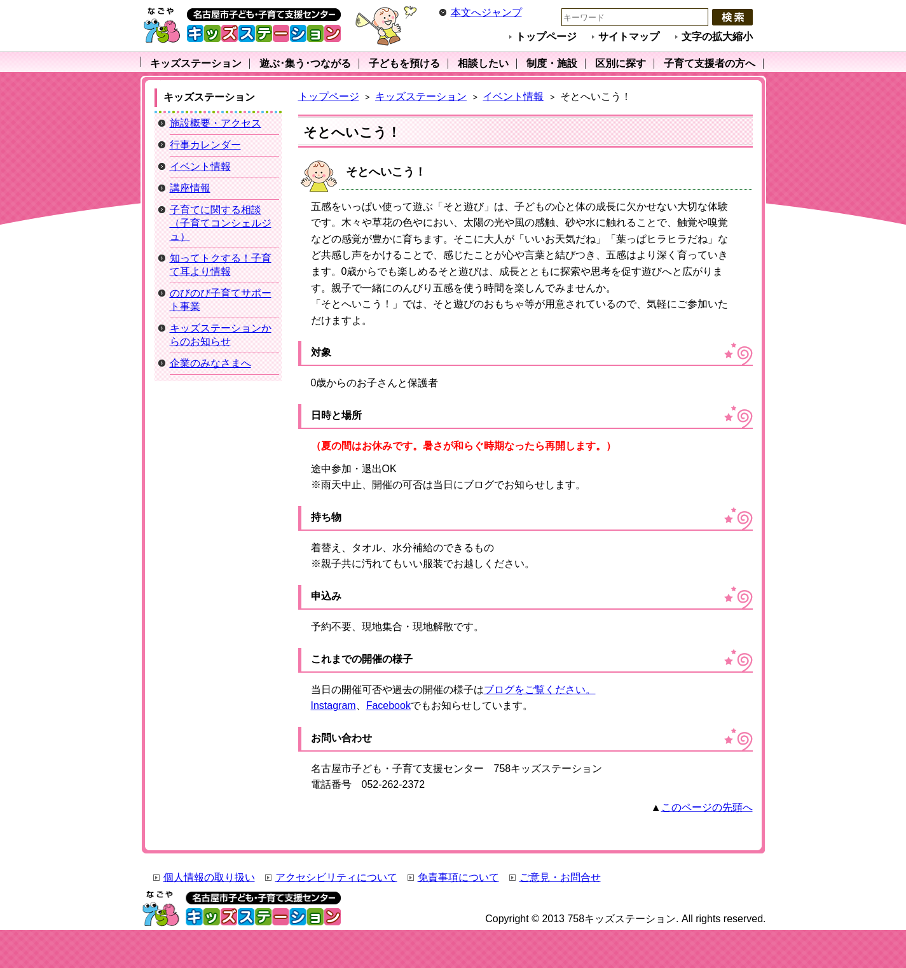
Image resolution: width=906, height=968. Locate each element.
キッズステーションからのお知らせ (220, 335)
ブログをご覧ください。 (540, 689)
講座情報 (190, 188)
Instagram (333, 705)
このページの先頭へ (707, 807)
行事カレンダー (205, 144)
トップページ (546, 36)
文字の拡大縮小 (717, 36)
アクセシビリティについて (336, 877)
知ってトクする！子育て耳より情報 (220, 265)
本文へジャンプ (486, 12)
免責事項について (458, 877)
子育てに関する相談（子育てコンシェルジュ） (220, 223)
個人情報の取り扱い (209, 877)
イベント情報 (513, 96)
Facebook (388, 705)
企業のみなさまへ (210, 363)
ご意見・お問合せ (560, 877)
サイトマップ (628, 36)
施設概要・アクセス (215, 123)
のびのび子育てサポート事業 (220, 300)
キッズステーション (421, 96)
